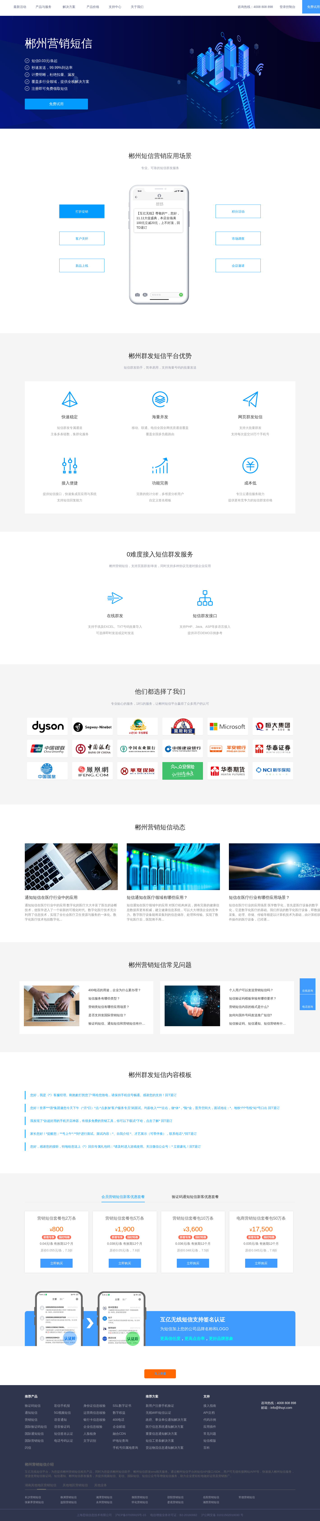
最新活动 (20, 7)
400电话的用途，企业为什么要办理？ (114, 990)
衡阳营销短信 (140, 1497)
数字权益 (119, 1412)
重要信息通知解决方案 (161, 1433)
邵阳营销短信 (175, 1497)
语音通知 (60, 1419)
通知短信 (31, 1412)
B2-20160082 (188, 1515)
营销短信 (31, 1419)
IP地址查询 (120, 1440)
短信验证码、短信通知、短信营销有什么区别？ (258, 1023)
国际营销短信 (34, 1440)
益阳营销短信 (68, 1502)
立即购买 (56, 1263)
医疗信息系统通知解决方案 (165, 1426)
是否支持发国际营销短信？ (107, 1015)
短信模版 (209, 1440)
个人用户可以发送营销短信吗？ (251, 990)
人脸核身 (89, 1433)
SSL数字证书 (122, 1405)
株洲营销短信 (68, 1497)
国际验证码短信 (36, 1426)
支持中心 (115, 7)
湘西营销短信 (211, 1502)
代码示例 (209, 1419)
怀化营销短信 (140, 1502)
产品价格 (93, 7)
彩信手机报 (62, 1405)
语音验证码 (62, 1426)
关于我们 (137, 7)
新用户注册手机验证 (160, 1405)
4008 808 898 (263, 7)
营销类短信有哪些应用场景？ (108, 1007)
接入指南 (209, 1405)
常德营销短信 (247, 1497)
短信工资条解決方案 (160, 1440)
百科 (206, 1447)
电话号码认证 (63, 1440)
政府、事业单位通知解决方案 (166, 1419)
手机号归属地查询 (125, 1447)
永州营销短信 (104, 1502)
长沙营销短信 (33, 1497)
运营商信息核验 (94, 1412)
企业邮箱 (119, 1426)
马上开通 (160, 1373)
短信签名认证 (63, 1433)
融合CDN (119, 1433)
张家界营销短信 (34, 1502)
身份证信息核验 (94, 1405)
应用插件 (209, 1426)
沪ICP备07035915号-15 (130, 1515)
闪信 (28, 1447)
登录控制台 (287, 7)
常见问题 (209, 1433)
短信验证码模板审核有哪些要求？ (252, 998)
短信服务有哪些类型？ (104, 998)
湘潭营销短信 (104, 1497)
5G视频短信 (62, 1412)
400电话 (118, 1419)
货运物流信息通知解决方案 (165, 1447)
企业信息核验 (92, 1426)
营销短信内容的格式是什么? (249, 1007)
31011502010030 (228, 1515)
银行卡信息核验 (94, 1419)
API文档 (209, 1412)
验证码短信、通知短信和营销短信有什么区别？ (117, 1023)
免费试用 (56, 104)
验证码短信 (33, 1405)
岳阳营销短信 (211, 1497)
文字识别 (89, 1440)
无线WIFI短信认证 (158, 1412)
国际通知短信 (34, 1433)
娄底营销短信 (175, 1502)
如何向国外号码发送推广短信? (250, 1015)
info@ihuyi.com (281, 1407)
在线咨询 (307, 990)
